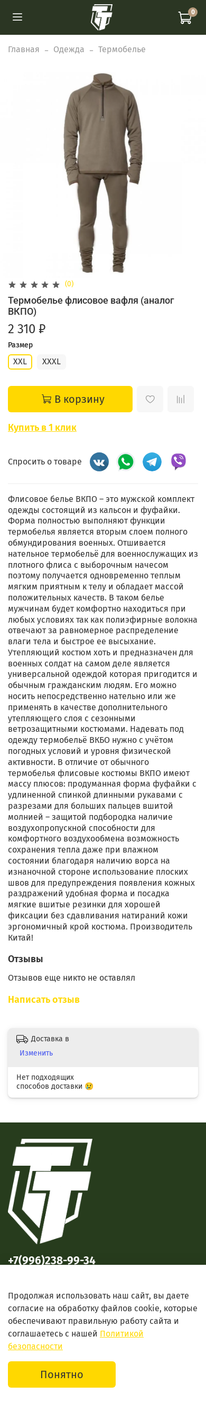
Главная (24, 49)
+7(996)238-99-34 (52, 1260)
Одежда (69, 49)
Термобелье (122, 49)
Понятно (61, 1374)
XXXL (51, 361)
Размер (20, 345)
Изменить (36, 1053)
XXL (20, 361)
